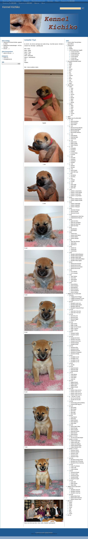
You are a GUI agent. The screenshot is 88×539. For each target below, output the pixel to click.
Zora (72, 96)
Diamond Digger (74, 319)
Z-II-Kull (71, 480)
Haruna (72, 94)
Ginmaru (73, 167)
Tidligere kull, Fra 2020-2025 (9, 3)
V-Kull (70, 252)
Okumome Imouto (75, 213)
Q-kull (70, 219)
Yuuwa (70, 81)
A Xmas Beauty (74, 56)
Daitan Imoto (74, 142)
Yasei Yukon (73, 281)
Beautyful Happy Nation (76, 304)
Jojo (70, 80)
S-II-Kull (71, 425)
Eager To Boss (74, 330)
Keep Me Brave (74, 371)
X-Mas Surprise (74, 469)
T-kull (70, 240)
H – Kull (71, 168)
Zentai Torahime (74, 285)
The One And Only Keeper (77, 437)
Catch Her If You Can (76, 312)
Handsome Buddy (75, 353)
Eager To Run (74, 323)
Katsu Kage (73, 184)
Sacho (70, 502)
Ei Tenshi (73, 154)
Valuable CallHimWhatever (77, 254)
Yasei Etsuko (74, 279)
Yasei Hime (73, 278)
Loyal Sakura (74, 374)
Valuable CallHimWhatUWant (77, 259)
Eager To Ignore (74, 328)
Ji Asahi (72, 181)
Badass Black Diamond (76, 497)
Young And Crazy (75, 475)
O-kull (70, 208)
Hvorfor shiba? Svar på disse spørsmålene (12, 1)
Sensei (70, 69)
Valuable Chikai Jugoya (76, 260)
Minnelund (37, 3)
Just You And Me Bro (75, 398)
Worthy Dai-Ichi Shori (76, 265)
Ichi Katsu (73, 176)
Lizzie (70, 47)
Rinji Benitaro (74, 229)
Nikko (72, 99)
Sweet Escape (74, 428)
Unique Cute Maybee (76, 444)
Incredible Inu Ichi (75, 357)
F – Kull (71, 156)
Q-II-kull (71, 406)
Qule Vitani (73, 414)
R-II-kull (71, 415)
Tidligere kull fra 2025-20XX (25, 3)
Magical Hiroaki (74, 387)
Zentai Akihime (74, 284)
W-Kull (70, 262)
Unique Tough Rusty (75, 440)
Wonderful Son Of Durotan (77, 461)
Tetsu (72, 105)
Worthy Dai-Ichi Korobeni (76, 266)
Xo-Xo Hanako (74, 273)
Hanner (71, 104)
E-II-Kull (71, 322)
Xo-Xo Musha (74, 271)
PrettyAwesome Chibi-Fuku (77, 216)
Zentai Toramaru (74, 289)
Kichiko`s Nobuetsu (75, 205)
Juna (72, 89)
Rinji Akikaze (74, 230)
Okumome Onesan (75, 210)
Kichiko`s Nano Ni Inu (76, 391)
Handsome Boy (74, 347)
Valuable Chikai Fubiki (76, 257)
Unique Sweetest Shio (76, 447)
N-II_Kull (71, 388)
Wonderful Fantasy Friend (77, 459)
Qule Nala (73, 412)
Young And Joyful (75, 478)
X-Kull (70, 270)
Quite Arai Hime (74, 221)
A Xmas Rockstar (75, 55)
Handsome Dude (75, 349)
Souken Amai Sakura (76, 235)
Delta (72, 100)
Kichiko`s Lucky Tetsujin (76, 192)
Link (72, 115)
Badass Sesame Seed (76, 499)
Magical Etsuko (74, 382)
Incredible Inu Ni (74, 358)
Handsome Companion (76, 352)
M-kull (70, 197)
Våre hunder (50, 1)
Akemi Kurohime (74, 121)
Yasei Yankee (74, 276)
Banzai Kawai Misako (76, 129)
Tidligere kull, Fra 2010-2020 (68, 1)
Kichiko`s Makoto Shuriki (76, 200)
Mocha (72, 102)
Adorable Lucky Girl (75, 489)
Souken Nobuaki (74, 238)
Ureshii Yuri (73, 248)
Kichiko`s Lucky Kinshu (76, 191)
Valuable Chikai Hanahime (77, 255)
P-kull (70, 214)
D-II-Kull (71, 314)
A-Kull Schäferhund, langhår (75, 50)
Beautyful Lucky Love (76, 303)
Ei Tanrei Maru (74, 153)
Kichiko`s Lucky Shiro (76, 194)
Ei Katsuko (73, 149)
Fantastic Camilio (75, 334)
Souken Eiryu (74, 233)
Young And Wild (74, 477)
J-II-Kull (71, 363)
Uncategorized (6, 59)
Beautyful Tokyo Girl (75, 306)
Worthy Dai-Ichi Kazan (76, 263)
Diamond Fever (74, 317)
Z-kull (70, 282)
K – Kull (71, 183)
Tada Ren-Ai (73, 244)
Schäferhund (26, 1)
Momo (70, 78)
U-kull (70, 246)
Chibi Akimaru (74, 135)
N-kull (70, 202)
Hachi (70, 64)
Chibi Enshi (73, 138)
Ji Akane (73, 180)
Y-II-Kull (71, 470)
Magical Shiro (74, 385)
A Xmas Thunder (75, 59)
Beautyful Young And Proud (77, 308)
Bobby (70, 504)
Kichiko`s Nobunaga (75, 203)
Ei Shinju (73, 151)
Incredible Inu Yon (75, 361)
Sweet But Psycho (75, 431)
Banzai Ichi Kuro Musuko (76, 127)
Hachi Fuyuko (74, 170)
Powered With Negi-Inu (76, 404)
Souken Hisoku (74, 236)
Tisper (70, 86)
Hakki (72, 107)
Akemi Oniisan (74, 123)
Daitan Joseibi (74, 143)
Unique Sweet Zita (75, 442)
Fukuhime (73, 159)
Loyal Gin (73, 379)
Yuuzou (72, 113)
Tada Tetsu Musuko (75, 241)
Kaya (72, 88)
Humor (5, 57)
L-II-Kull (71, 372)
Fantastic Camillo (75, 333)
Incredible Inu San (75, 360)
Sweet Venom (74, 433)
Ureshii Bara (73, 251)
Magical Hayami (74, 383)
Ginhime (73, 165)
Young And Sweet (75, 472)
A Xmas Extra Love (75, 53)
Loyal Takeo (73, 377)
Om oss (43, 3)
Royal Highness (74, 421)
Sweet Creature (74, 429)
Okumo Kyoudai (74, 211)
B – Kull (71, 126)
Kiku (70, 510)
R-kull (70, 227)
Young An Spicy (74, 474)
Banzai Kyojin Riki (75, 130)
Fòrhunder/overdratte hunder (38, 1)
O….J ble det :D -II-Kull (74, 396)
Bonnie (72, 97)
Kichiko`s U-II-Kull (73, 439)
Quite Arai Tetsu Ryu (75, 224)
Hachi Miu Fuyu (74, 172)
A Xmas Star (74, 58)
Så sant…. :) (6, 48)
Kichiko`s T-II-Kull (73, 436)
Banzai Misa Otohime (76, 132)
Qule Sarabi (73, 409)
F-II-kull (71, 331)
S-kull (70, 232)
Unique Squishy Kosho (76, 445)
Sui (70, 72)
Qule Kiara (73, 410)
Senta (70, 507)
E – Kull (71, 146)
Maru (70, 70)
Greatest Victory (74, 344)
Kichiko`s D (73, 320)
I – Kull (70, 173)
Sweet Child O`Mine (75, 426)
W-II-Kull (71, 458)
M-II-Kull (71, 380)
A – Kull (71, 119)
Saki (72, 91)
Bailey (70, 63)
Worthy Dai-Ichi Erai (75, 268)
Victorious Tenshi (75, 450)
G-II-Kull (71, 336)
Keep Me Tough (74, 369)
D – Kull (71, 140)
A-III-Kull (71, 488)
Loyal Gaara (73, 376)
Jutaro (72, 110)
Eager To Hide (74, 325)
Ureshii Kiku (73, 249)
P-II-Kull (71, 401)
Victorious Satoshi (75, 451)
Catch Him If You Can (76, 311)
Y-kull (70, 274)
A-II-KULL (71, 295)
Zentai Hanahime (75, 290)
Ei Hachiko (73, 148)
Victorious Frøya (74, 456)
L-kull (70, 189)
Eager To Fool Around (76, 327)
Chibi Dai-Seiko (74, 137)
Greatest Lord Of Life (76, 341)
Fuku (72, 108)
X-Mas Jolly (73, 467)
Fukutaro (73, 162)
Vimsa (70, 513)
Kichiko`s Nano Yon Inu (76, 395)
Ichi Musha (73, 175)
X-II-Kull (71, 464)
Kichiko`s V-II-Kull (73, 448)
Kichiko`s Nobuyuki (75, 206)
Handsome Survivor (75, 350)
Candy (70, 505)
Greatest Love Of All (75, 339)
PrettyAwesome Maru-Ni (76, 217)
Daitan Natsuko (74, 145)
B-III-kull (71, 494)
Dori (70, 67)
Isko (70, 77)
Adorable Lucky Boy (75, 491)
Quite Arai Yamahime (76, 222)
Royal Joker (73, 423)
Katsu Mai (73, 187)
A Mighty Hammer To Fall (76, 300)
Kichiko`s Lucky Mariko (76, 195)
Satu (70, 74)
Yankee (71, 75)
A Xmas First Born (75, 51)
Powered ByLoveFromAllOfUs (78, 402)
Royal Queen (74, 417)
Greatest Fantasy (75, 342)
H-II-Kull (71, 346)
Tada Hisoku (73, 243)
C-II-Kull (71, 309)
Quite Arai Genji (74, 225)
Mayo (70, 512)
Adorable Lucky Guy (75, 493)
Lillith (70, 66)
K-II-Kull (71, 366)
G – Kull (71, 164)
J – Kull (71, 178)
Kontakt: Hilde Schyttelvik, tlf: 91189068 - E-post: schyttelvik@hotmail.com (44, 533)
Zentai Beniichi (74, 287)
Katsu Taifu (73, 186)
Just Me (72, 365)
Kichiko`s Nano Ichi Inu (76, 390)
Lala (70, 508)
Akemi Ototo (73, 124)
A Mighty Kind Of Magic (76, 297)
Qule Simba (73, 407)
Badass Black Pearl (75, 496)
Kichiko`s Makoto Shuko (76, 198)
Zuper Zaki (73, 482)
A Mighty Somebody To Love (77, 298)
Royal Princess (74, 420)
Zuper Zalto (73, 485)
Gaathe (71, 48)
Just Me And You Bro (75, 399)
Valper (56, 1)
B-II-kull (71, 301)
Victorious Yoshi (74, 453)
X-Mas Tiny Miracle (75, 466)
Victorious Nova (74, 455)
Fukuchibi (73, 157)
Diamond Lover (74, 315)
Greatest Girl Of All (75, 338)
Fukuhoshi (73, 161)
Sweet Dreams (74, 434)
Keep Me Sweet (74, 368)
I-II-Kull (70, 355)
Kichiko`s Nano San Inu (76, 393)
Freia (72, 93)
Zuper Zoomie (74, 483)
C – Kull (71, 134)
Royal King (73, 418)
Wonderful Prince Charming (77, 463)
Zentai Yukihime (74, 292)
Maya (70, 83)
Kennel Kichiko (11, 7)
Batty (72, 112)
